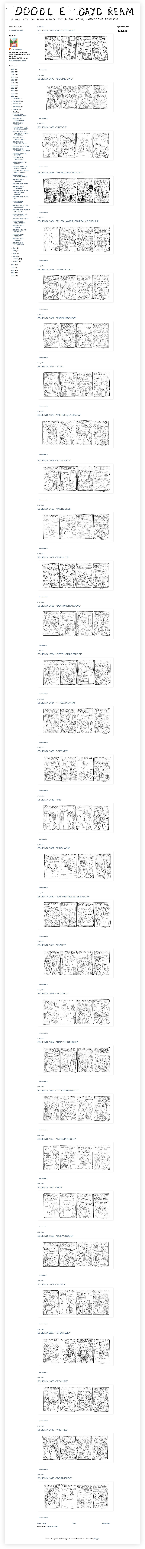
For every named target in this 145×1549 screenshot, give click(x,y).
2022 (13, 80)
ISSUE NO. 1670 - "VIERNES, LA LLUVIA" (59, 415)
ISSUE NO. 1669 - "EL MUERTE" (54, 460)
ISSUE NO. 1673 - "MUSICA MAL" (54, 269)
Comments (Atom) (52, 1526)
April (15, 253)
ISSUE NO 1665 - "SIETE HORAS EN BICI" (59, 654)
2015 (13, 265)
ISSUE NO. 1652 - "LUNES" (51, 1284)
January (16, 261)
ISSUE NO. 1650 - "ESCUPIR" (52, 1381)
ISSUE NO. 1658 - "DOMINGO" (53, 993)
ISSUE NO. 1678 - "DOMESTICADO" (56, 30)
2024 (13, 74)
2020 (13, 85)
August (15, 109)
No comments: (43, 118)
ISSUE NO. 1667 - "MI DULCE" (53, 557)
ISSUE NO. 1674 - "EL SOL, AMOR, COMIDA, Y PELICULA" (68, 221)
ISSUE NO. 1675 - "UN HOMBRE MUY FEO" (60, 172)
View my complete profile (17, 61)
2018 (13, 91)
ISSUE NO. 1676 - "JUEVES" (52, 127)
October (16, 104)
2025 (13, 72)
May (14, 251)
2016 (13, 96)
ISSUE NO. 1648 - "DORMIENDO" (54, 1478)
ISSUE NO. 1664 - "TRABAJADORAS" (56, 702)
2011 (13, 275)
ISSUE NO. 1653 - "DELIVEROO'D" (55, 1236)
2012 (13, 273)
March (15, 256)
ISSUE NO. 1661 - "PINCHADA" (53, 848)
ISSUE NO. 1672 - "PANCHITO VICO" (56, 318)
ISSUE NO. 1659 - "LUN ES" (51, 945)
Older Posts (106, 1523)
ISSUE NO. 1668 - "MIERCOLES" (54, 509)
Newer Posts (41, 1523)
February (16, 259)
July (14, 112)
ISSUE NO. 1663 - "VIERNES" (52, 751)
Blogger (96, 1539)
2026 (13, 69)
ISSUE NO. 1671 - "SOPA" (50, 366)
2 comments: (43, 70)
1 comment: (42, 1227)
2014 (13, 267)
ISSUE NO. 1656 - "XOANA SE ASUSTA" (58, 1090)
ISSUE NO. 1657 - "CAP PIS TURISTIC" (57, 1042)
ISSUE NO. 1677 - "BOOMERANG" (55, 79)
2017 (13, 93)
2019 (13, 88)
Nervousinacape (17, 49)
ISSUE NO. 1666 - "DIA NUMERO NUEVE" (59, 606)
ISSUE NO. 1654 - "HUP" (50, 1187)
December (16, 98)
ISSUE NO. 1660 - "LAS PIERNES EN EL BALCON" (63, 896)
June (15, 248)
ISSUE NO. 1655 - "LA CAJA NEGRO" (56, 1139)
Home (74, 1523)
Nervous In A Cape (17, 30)
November (16, 101)
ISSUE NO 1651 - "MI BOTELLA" (54, 1333)
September (16, 106)
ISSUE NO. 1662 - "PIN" (49, 799)
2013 (13, 270)
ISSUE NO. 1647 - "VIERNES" (52, 1429)
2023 (13, 77)
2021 (13, 82)
